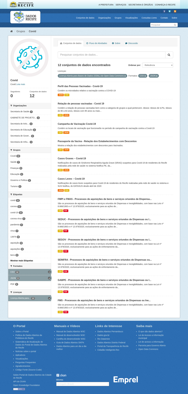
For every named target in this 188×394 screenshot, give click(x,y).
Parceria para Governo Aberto (152, 345)
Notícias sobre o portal (25, 351)
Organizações (104, 18)
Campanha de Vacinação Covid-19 (77, 124)
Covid (32, 31)
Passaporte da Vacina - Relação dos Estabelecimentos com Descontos (97, 141)
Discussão (131, 43)
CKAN (61, 375)
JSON (61, 95)
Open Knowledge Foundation (26, 385)
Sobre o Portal (22, 331)
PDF (65, 210)
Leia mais (20, 84)
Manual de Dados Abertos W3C (70, 331)
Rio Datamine (103, 339)
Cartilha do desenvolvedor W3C (70, 339)
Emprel (126, 380)
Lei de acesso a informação (150, 342)
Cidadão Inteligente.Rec (108, 350)
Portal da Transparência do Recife (113, 346)
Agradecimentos (22, 366)
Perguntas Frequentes (25, 362)
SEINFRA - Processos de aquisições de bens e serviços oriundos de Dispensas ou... (105, 260)
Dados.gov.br (103, 335)
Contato (164, 18)
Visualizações (131, 18)
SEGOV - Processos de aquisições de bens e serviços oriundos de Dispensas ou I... (104, 239)
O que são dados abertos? (150, 331)
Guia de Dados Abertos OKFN (70, 342)
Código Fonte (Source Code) (28, 370)
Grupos (118, 18)
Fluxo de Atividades (96, 43)
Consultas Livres (149, 18)
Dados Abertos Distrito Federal (111, 342)
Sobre (174, 18)
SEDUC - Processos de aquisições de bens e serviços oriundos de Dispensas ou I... (104, 219)
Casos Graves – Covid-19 (72, 158)
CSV (66, 95)
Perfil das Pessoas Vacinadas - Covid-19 (80, 86)
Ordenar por (134, 65)
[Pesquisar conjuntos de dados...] (111, 54)
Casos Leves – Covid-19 (71, 179)
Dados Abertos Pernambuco (110, 331)
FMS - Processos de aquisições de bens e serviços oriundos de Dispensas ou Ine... (104, 300)
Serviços (121, 5)
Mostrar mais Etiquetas (21, 260)
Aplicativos (20, 355)
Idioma (59, 380)
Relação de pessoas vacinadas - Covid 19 (81, 103)
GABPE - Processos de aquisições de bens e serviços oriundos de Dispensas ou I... (104, 280)
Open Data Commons (148, 349)
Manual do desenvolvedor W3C (70, 335)
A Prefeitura (106, 5)
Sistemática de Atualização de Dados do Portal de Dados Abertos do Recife (31, 345)
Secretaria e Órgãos (141, 5)
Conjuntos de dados (85, 18)
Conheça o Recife (165, 5)
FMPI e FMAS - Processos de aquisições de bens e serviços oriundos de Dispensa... (105, 199)
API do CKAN (19, 381)
